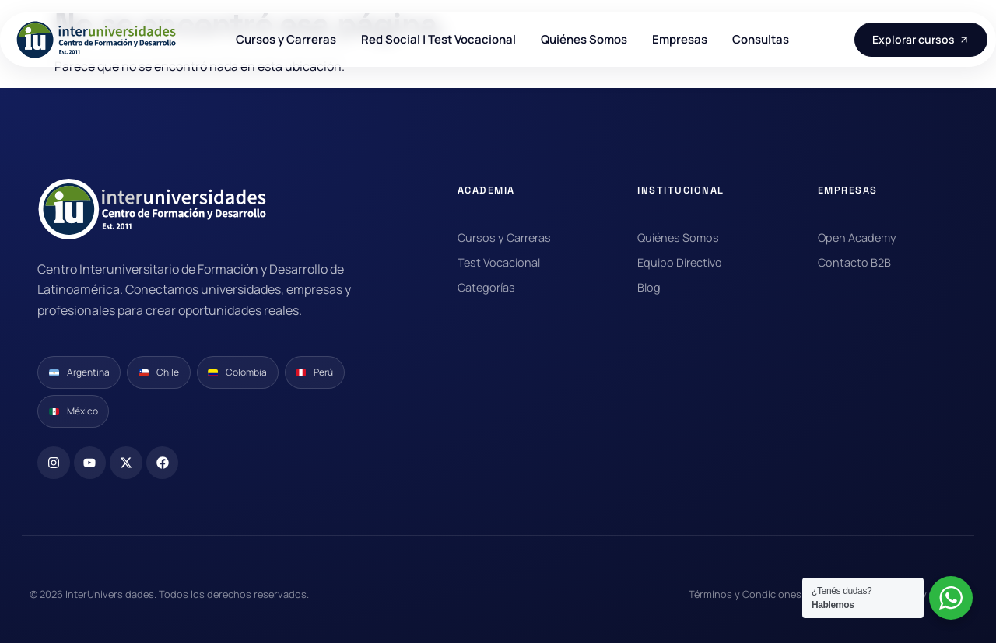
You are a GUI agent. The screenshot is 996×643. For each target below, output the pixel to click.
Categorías (486, 287)
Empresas (679, 39)
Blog (649, 287)
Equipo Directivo (679, 262)
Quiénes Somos (584, 39)
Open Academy (857, 237)
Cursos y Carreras (286, 39)
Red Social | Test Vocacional (438, 39)
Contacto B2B (854, 262)
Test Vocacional (499, 262)
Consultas (760, 39)
